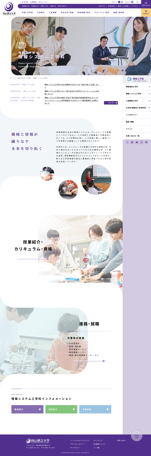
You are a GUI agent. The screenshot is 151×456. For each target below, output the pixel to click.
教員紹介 (19, 409)
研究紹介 (53, 409)
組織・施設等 (118, 12)
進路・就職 (130, 122)
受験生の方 (25, 6)
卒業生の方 (35, 6)
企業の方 (53, 6)
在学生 (26, 2)
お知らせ (102, 6)
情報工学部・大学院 (24, 78)
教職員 (34, 2)
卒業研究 (86, 409)
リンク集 (96, 448)
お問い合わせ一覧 (133, 136)
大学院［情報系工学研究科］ (136, 108)
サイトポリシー (75, 448)
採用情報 (111, 6)
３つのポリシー (132, 115)
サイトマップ (98, 440)
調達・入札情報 (123, 6)
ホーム (12, 78)
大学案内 (41, 12)
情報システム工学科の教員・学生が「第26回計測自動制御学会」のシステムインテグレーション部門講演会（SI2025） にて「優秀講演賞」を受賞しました (72, 100)
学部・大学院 (27, 12)
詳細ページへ (33, 258)
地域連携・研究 (84, 12)
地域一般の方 (62, 6)
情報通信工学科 (132, 86)
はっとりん (44, 2)
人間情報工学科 (132, 101)
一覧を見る (111, 103)
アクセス (135, 6)
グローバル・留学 (101, 12)
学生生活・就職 (67, 12)
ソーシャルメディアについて (79, 440)
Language (128, 2)
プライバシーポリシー (77, 444)
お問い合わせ (121, 440)
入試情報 (53, 12)
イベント (129, 129)
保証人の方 (44, 6)
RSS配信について (99, 444)
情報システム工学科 (133, 93)
